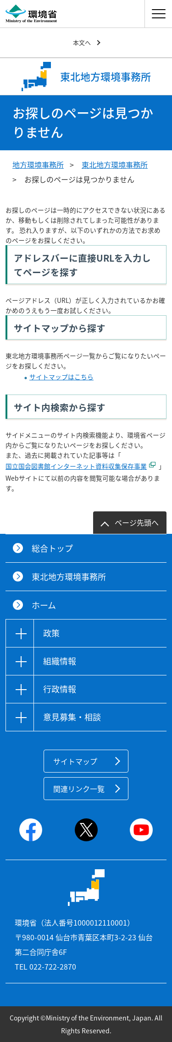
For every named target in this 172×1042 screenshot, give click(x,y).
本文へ (82, 42)
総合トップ (52, 548)
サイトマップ (75, 761)
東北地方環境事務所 (115, 164)
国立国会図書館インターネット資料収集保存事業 (76, 466)
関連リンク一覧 (79, 788)
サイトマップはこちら (61, 376)
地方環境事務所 (38, 164)
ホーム (44, 605)
